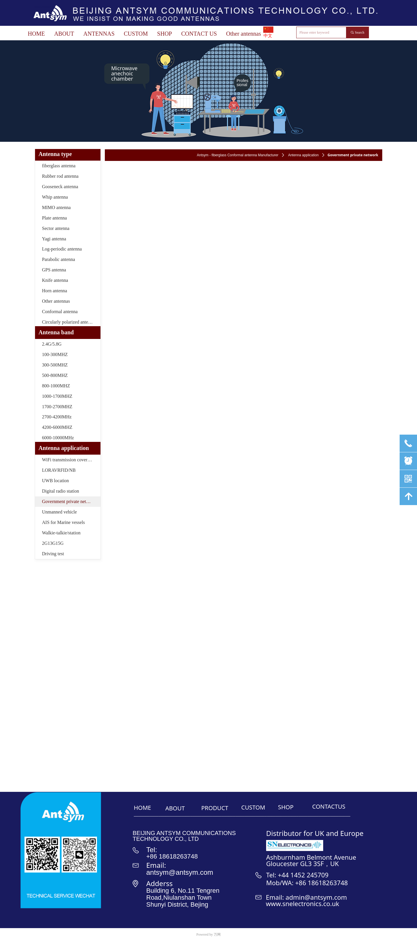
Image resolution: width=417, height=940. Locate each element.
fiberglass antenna (59, 165)
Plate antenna (54, 217)
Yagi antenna (54, 238)
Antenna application (303, 155)
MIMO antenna (56, 207)
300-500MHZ (55, 364)
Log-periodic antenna (62, 248)
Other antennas (56, 301)
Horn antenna (54, 290)
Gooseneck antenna (60, 186)
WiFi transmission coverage (68, 459)
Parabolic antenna (58, 259)
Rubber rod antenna (60, 176)
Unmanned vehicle (59, 511)
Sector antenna (56, 228)
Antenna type (55, 154)
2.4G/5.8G (52, 344)
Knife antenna (55, 280)
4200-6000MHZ (57, 427)
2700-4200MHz (57, 416)
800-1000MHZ (56, 385)
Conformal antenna (60, 311)
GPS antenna (54, 269)
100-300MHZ (55, 354)
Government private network (69, 501)
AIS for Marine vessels (63, 522)
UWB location (55, 480)
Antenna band (56, 332)
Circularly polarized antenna (68, 322)
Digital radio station (60, 491)
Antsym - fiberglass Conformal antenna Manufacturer (237, 155)
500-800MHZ (55, 375)
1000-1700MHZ (57, 396)
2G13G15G (53, 543)
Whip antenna (55, 197)
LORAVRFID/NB (59, 470)
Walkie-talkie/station (61, 532)
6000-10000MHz (58, 437)
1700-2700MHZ (57, 406)
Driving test (53, 553)
